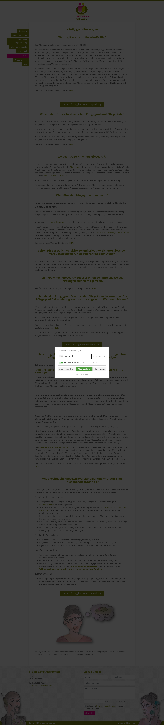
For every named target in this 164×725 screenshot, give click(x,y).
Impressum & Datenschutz (82, 374)
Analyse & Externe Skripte (75, 362)
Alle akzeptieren (84, 369)
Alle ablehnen (99, 369)
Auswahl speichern (66, 369)
